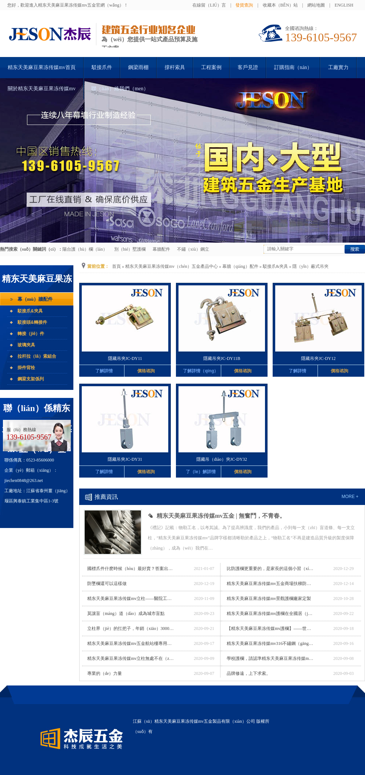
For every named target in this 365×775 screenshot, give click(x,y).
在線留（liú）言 (209, 5)
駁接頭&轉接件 (32, 322)
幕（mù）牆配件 (35, 299)
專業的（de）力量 (104, 673)
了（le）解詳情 (201, 471)
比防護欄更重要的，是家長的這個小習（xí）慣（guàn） (270, 568)
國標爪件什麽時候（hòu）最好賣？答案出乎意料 (131, 568)
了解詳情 (104, 370)
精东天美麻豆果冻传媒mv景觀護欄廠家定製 (269, 598)
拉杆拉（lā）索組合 (37, 356)
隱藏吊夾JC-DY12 (318, 358)
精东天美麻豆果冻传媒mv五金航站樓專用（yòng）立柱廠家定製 (131, 643)
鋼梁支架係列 (31, 378)
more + (350, 496)
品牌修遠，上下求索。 (248, 673)
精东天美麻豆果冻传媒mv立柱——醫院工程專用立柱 (131, 598)
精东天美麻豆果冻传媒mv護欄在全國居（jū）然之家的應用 (270, 613)
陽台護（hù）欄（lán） (84, 249)
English (344, 5)
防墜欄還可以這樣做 (107, 583)
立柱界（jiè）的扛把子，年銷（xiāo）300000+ (131, 628)
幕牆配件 (161, 249)
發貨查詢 (244, 5)
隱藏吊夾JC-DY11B (222, 358)
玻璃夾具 (26, 344)
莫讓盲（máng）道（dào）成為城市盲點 (126, 613)
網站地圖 (316, 5)
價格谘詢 (146, 370)
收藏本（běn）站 (280, 5)
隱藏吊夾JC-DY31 (125, 459)
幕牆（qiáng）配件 (240, 266)
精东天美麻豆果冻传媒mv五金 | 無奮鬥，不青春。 (221, 516)
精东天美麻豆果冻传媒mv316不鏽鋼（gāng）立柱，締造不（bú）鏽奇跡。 (270, 643)
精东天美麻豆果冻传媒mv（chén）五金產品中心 (171, 266)
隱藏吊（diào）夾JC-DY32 (221, 459)
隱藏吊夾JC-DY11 (125, 358)
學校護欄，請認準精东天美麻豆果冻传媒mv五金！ (270, 658)
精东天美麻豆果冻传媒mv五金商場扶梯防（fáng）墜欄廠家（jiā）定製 (270, 583)
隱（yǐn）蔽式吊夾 (310, 266)
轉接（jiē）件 (31, 333)
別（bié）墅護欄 (130, 249)
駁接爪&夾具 (30, 311)
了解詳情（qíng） (200, 370)
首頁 (116, 266)
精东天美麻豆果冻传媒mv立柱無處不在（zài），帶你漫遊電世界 (131, 658)
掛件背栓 (26, 367)
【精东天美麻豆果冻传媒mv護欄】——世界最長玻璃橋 (270, 628)
